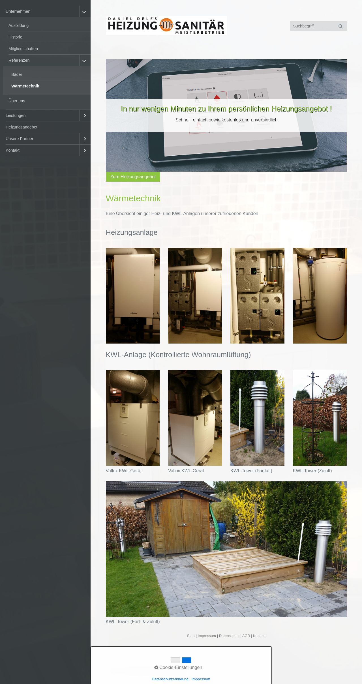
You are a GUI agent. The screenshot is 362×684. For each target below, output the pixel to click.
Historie (15, 37)
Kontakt (13, 150)
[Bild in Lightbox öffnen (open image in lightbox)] (133, 296)
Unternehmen (18, 11)
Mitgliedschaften (23, 48)
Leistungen (15, 115)
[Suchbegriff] (318, 26)
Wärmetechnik (25, 86)
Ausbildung (18, 25)
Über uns (16, 100)
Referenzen (18, 60)
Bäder (16, 74)
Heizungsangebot (21, 127)
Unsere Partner (19, 138)
